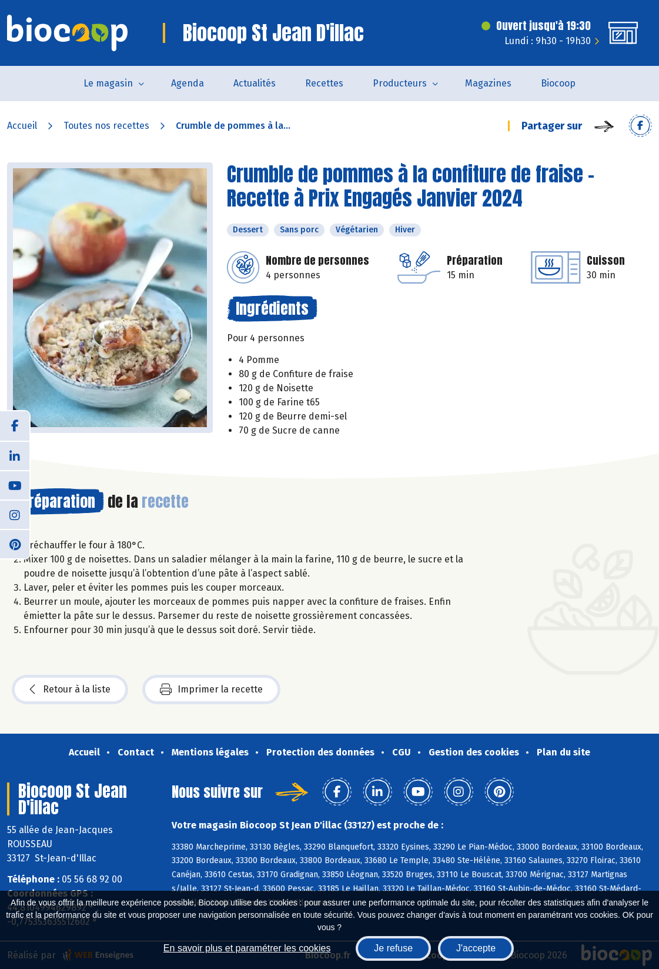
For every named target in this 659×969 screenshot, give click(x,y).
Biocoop (558, 83)
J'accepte (476, 948)
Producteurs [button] (400, 83)
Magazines (488, 83)
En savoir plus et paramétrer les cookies (247, 948)
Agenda (187, 83)
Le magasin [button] (108, 83)
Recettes (324, 83)
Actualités (254, 83)
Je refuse (393, 948)
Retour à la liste (70, 689)
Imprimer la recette (211, 689)
